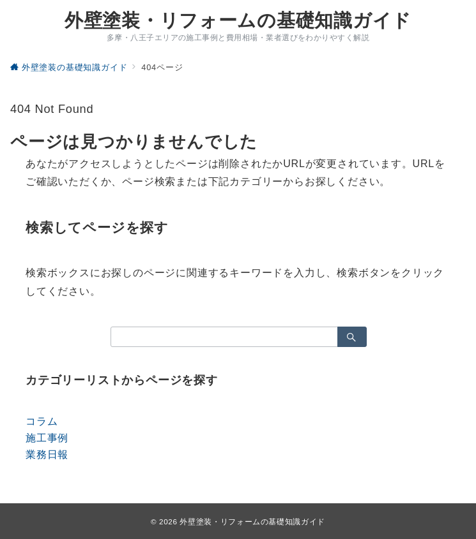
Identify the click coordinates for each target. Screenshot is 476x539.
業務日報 (47, 454)
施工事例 (47, 437)
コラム (42, 421)
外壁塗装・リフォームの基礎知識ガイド (238, 20)
